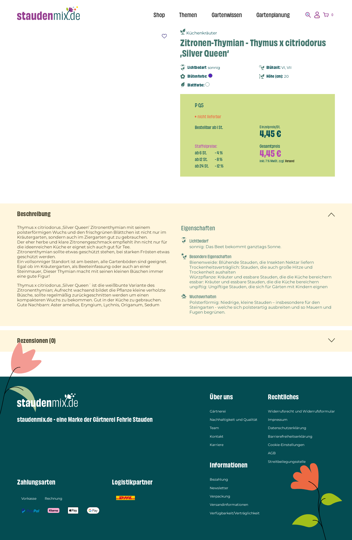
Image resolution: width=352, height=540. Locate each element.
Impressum (277, 420)
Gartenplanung (273, 15)
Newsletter (219, 488)
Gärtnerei (218, 412)
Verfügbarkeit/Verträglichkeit (235, 513)
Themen (188, 15)
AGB (272, 453)
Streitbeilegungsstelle (287, 461)
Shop (159, 15)
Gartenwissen (227, 15)
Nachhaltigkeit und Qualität (233, 420)
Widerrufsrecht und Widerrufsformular (301, 412)
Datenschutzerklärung (287, 428)
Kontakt (216, 436)
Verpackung (220, 496)
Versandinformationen (229, 504)
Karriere (216, 445)
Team (214, 428)
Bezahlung (219, 479)
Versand (290, 161)
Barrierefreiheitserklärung (290, 436)
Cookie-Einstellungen (286, 445)
